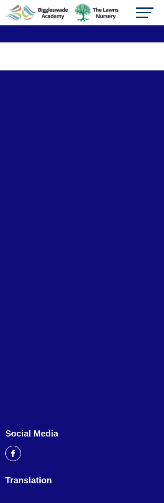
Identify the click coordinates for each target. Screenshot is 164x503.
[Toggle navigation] (145, 12)
